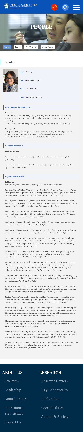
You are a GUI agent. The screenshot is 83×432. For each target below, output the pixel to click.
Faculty (7, 47)
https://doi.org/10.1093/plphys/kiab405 (30, 217)
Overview (11, 381)
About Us (12, 372)
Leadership (12, 390)
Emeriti (18, 47)
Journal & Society (55, 417)
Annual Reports (16, 399)
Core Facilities (52, 408)
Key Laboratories (54, 390)
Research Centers (54, 381)
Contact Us (12, 422)
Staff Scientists (31, 47)
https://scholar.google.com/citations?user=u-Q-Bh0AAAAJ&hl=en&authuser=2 (33, 185)
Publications (50, 399)
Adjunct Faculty (48, 47)
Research (50, 372)
